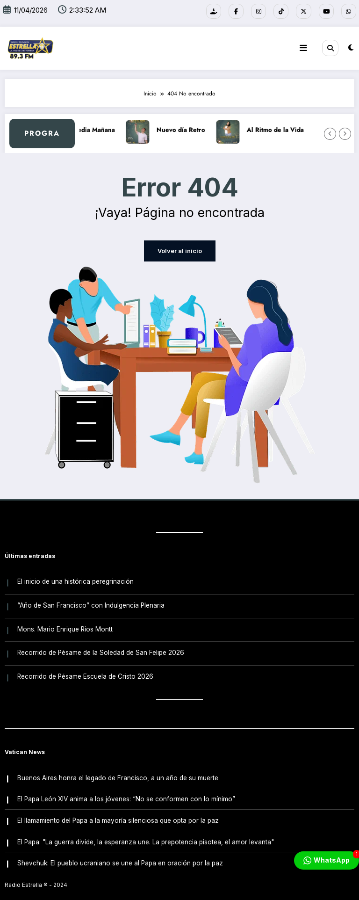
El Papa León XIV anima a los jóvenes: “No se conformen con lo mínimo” (126, 788)
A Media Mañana (103, 128)
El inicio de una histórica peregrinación (75, 579)
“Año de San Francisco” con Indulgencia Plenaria (90, 601)
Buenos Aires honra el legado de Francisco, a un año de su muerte (117, 768)
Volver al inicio (179, 250)
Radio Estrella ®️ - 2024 (36, 869)
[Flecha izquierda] (330, 132)
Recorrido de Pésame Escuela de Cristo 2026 (85, 668)
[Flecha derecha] (345, 132)
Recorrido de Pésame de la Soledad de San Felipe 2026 (100, 646)
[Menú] (304, 47)
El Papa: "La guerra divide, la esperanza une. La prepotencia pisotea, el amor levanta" (145, 828)
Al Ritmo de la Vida (287, 128)
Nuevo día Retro (193, 128)
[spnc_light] (350, 47)
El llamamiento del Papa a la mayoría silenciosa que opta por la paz (117, 808)
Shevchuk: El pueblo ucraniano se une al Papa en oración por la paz (120, 848)
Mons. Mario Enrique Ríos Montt (64, 623)
